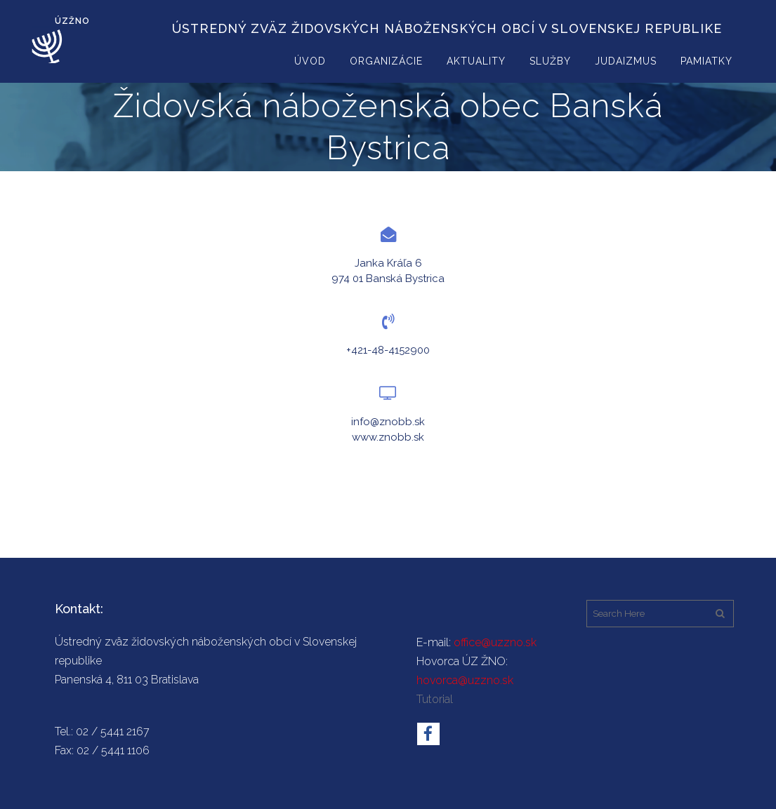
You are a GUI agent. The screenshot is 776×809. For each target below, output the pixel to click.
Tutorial (434, 699)
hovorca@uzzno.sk (464, 680)
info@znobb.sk (388, 421)
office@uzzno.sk (495, 642)
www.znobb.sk (388, 437)
